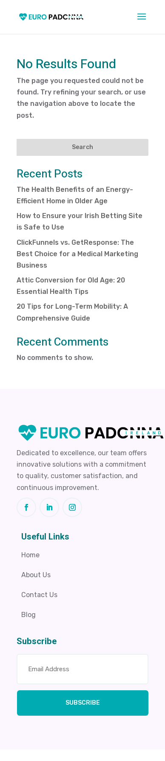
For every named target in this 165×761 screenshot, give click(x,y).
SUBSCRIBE (82, 702)
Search (82, 147)
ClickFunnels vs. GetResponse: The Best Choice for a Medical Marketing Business (77, 253)
